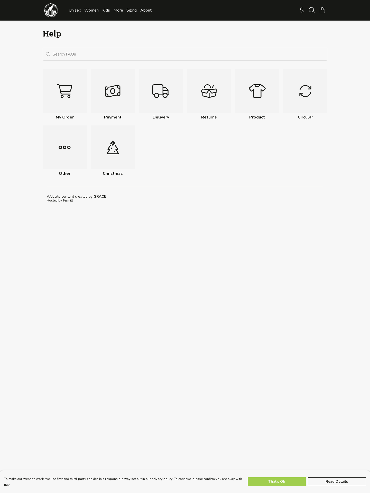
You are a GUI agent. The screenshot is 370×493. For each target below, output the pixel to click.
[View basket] (322, 10)
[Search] (312, 10)
